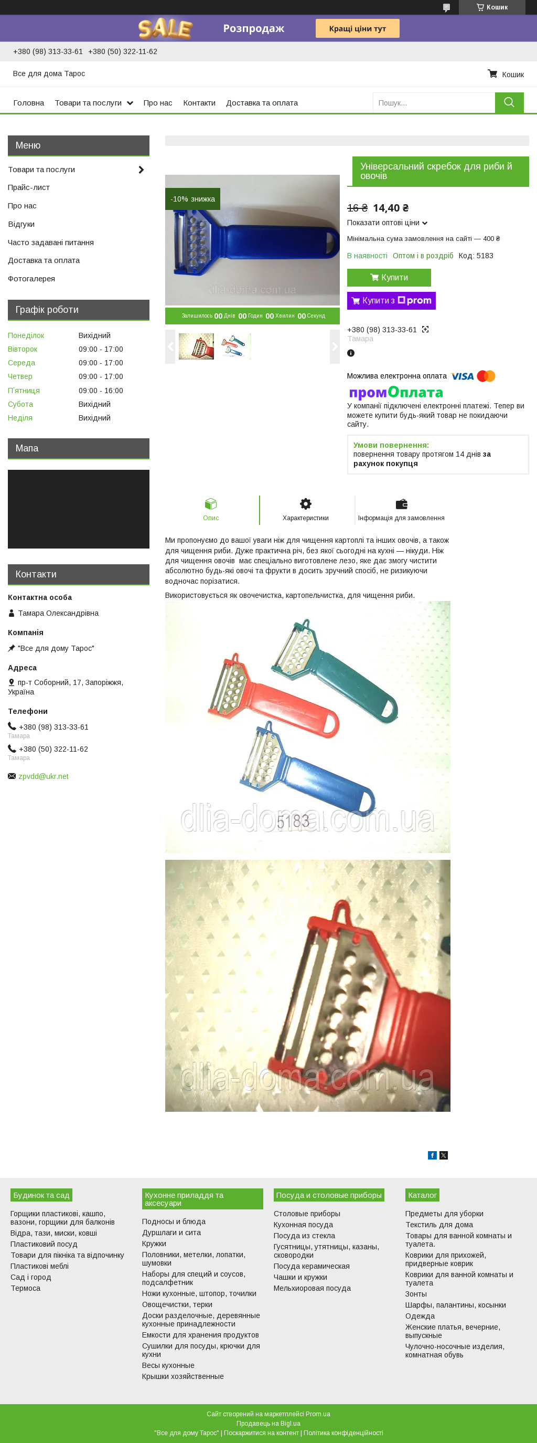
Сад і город (30, 1277)
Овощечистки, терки (177, 1304)
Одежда (420, 1316)
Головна (28, 102)
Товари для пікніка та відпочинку (67, 1255)
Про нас (158, 102)
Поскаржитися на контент (261, 1433)
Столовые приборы (307, 1213)
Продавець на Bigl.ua (268, 1423)
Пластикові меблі (39, 1266)
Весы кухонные (168, 1365)
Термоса (25, 1288)
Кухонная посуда (303, 1224)
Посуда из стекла (304, 1235)
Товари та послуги (88, 102)
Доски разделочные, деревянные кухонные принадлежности (201, 1319)
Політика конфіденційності (343, 1433)
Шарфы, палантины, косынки (455, 1305)
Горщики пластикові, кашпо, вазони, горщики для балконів (62, 1217)
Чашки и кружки (300, 1277)
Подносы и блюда (174, 1221)
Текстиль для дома (439, 1224)
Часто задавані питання (51, 242)
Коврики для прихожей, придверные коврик (445, 1259)
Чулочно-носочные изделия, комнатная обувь (454, 1350)
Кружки (154, 1243)
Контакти (199, 102)
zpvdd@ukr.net (43, 776)
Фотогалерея (31, 278)
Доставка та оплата (262, 102)
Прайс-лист (29, 187)
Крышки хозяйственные (183, 1376)
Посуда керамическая (312, 1266)
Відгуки (21, 223)
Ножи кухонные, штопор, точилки (199, 1293)
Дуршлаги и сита (171, 1232)
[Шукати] (509, 102)
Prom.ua (318, 1414)
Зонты (416, 1294)
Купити (394, 277)
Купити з (397, 301)
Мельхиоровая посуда (312, 1288)
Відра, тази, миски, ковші (53, 1233)
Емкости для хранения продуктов (200, 1335)
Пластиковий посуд (44, 1244)
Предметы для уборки (444, 1213)
